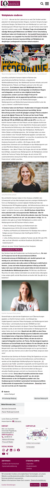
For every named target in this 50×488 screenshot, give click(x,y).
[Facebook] (18, 450)
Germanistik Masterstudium (37, 34)
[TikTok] (7, 450)
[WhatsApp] (15, 450)
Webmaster (16, 421)
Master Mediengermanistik (10, 412)
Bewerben (38, 383)
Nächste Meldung (41, 398)
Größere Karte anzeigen (33, 443)
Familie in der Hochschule (10, 464)
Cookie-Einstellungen (8, 485)
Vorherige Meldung (9, 398)
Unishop (29, 468)
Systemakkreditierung (9, 466)
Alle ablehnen (34, 485)
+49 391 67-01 (7, 437)
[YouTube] (3, 454)
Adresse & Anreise (8, 439)
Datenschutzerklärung (38, 480)
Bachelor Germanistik (9, 408)
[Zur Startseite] (15, 4)
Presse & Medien (7, 442)
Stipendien (29, 464)
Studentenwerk (31, 466)
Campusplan (30, 447)
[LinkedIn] (11, 450)
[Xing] (7, 454)
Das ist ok (44, 485)
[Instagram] (3, 450)
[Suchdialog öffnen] (41, 3)
